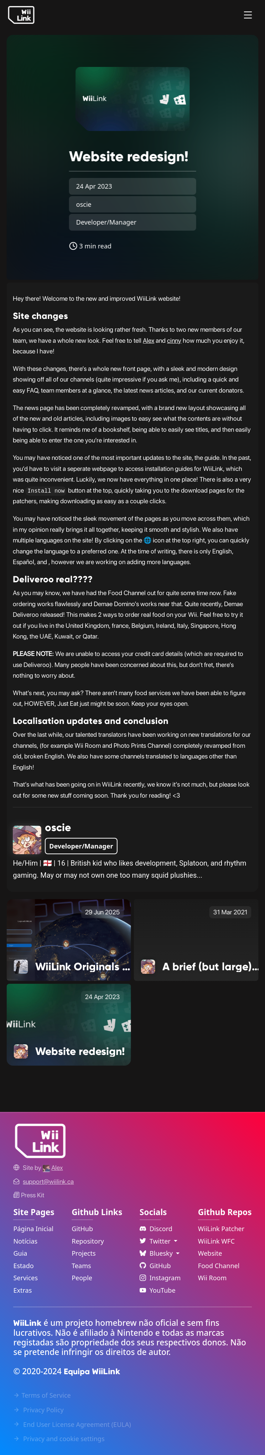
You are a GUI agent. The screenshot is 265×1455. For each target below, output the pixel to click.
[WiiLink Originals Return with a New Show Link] (69, 940)
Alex (148, 340)
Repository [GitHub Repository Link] (88, 1241)
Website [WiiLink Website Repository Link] (210, 1253)
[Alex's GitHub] (53, 1167)
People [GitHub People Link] (82, 1277)
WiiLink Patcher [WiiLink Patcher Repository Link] (221, 1228)
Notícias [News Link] (25, 1241)
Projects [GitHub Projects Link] (83, 1253)
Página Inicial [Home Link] (33, 1228)
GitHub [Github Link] (155, 1265)
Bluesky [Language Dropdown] (157, 1253)
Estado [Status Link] (23, 1265)
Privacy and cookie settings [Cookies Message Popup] (58, 1438)
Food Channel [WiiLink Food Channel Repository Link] (219, 1265)
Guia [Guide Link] (20, 1253)
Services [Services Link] (25, 1277)
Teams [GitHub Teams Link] (81, 1265)
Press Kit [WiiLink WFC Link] (28, 1195)
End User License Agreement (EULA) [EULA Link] (72, 1424)
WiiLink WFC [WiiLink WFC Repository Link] (216, 1241)
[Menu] (248, 15)
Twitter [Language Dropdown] (156, 1241)
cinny (174, 340)
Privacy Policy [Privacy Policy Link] (38, 1410)
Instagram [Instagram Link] (160, 1277)
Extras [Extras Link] (22, 1290)
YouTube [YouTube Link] (158, 1290)
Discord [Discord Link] (156, 1228)
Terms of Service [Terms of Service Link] (42, 1395)
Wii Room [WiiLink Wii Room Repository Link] (212, 1277)
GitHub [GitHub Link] (82, 1228)
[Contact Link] (48, 1181)
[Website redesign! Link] (69, 1024)
